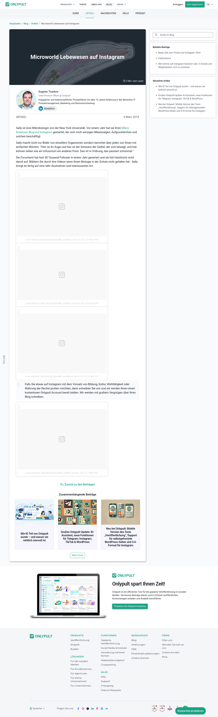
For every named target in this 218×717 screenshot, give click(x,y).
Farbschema (164, 58)
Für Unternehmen (80, 685)
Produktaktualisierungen (145, 653)
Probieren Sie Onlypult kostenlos (130, 606)
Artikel (90, 13)
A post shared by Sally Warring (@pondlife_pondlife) (47, 240)
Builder (74, 649)
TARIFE (82, 4)
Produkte (67, 4)
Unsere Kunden (171, 652)
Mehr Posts (77, 555)
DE (210, 4)
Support (105, 681)
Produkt (140, 13)
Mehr (121, 4)
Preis (164, 657)
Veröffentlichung (79, 640)
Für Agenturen (78, 673)
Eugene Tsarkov (48, 91)
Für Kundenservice (81, 669)
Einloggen (178, 4)
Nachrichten (108, 13)
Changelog (107, 685)
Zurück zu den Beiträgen (77, 484)
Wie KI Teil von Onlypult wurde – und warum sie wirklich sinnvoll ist (34, 537)
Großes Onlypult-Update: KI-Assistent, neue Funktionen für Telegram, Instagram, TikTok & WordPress (77, 537)
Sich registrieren (195, 4)
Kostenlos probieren (191, 710)
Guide (76, 13)
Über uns (96, 4)
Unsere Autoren (140, 658)
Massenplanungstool (112, 660)
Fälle (126, 13)
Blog (109, 4)
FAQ (103, 677)
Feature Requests (111, 690)
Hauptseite (15, 23)
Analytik (75, 644)
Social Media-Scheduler (114, 648)
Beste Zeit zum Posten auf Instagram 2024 (179, 52)
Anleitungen (138, 644)
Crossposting (108, 664)
